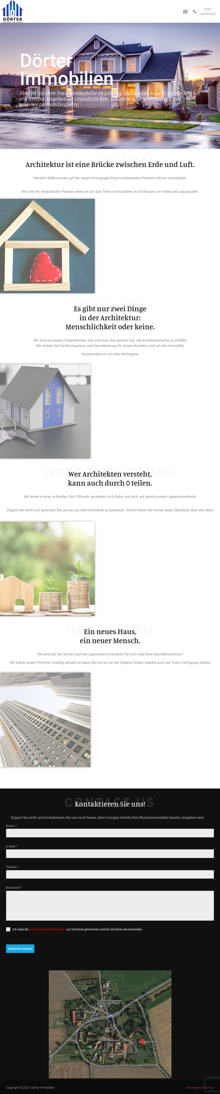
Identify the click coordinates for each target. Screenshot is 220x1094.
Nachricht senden (20, 948)
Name (11, 826)
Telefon (12, 867)
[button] (185, 11)
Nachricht (14, 888)
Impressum (193, 1087)
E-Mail (12, 846)
